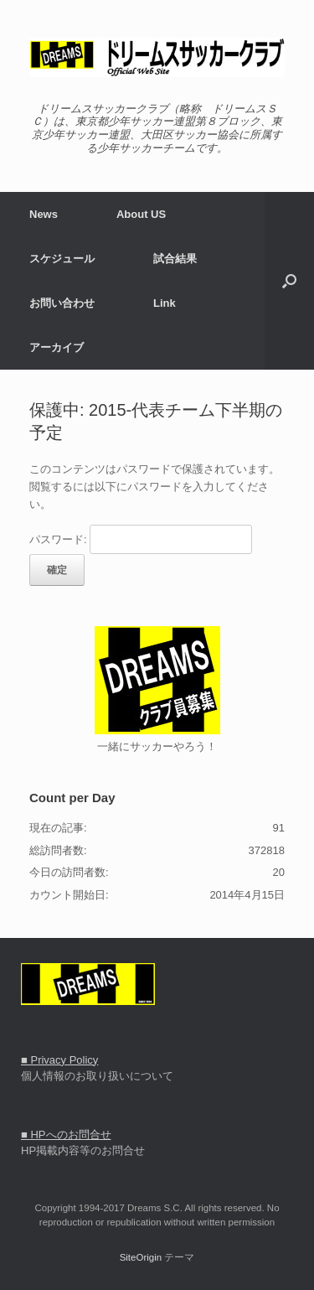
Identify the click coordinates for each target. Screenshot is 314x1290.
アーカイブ (56, 347)
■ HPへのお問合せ (66, 1134)
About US (141, 214)
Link (164, 303)
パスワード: (140, 539)
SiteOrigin (141, 1257)
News (43, 214)
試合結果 (175, 258)
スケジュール (62, 258)
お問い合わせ (62, 303)
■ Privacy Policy (59, 1060)
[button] (289, 281)
